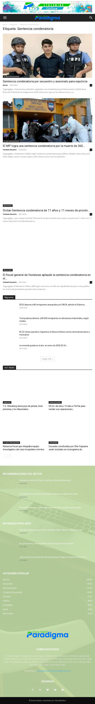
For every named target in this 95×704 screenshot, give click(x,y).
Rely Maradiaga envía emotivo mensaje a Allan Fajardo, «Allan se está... (51, 530)
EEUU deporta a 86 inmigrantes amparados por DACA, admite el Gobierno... (52, 305)
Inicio (5, 24)
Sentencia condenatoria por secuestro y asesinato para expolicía (45, 81)
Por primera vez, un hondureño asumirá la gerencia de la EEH (46, 543)
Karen (5, 85)
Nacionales (8, 206)
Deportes (7, 402)
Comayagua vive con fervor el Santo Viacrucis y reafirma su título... (49, 494)
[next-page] (9, 455)
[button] (4, 18)
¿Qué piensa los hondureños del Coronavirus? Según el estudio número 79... (53, 557)
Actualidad (53, 443)
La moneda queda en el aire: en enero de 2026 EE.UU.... (43, 345)
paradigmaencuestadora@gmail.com (54, 670)
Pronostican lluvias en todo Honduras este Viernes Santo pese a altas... (50, 507)
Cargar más (47, 359)
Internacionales (55, 402)
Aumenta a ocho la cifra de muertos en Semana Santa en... (45, 480)
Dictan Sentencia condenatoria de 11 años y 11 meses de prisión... (46, 210)
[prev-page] (4, 455)
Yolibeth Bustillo (10, 150)
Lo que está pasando (11, 77)
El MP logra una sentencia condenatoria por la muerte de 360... (44, 146)
